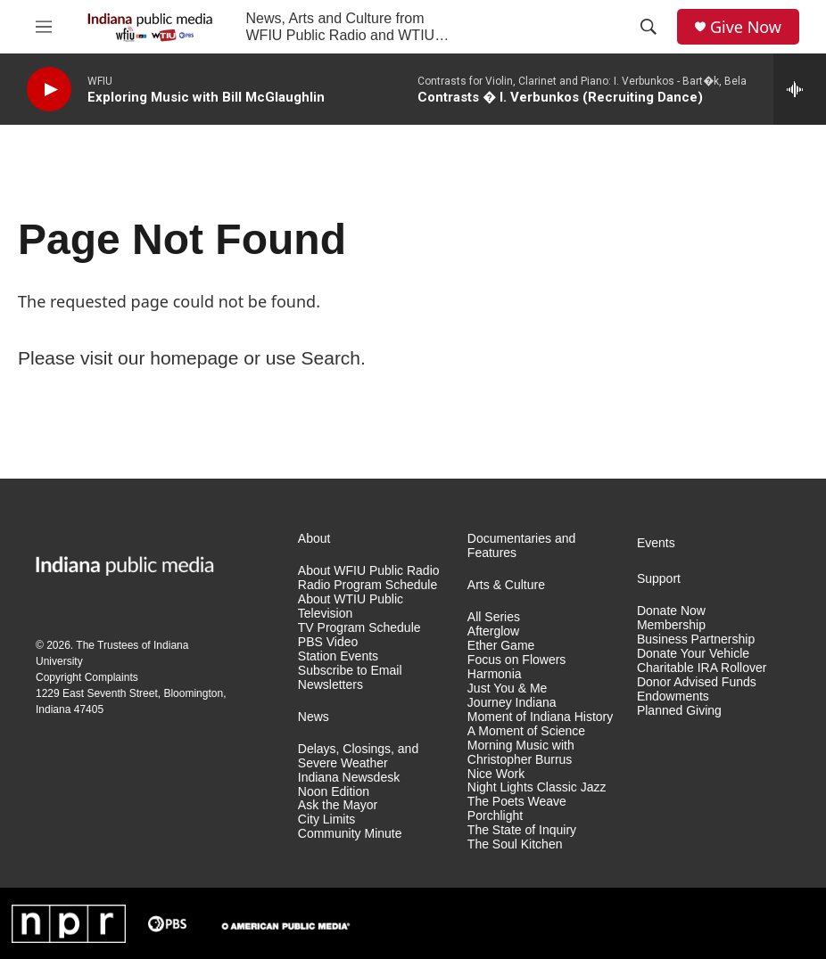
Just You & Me (507, 688)
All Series (493, 617)
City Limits (327, 819)
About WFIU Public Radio (369, 571)
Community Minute (350, 833)
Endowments (673, 696)
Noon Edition (333, 792)
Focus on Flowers (516, 660)
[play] (49, 89)
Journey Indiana (512, 702)
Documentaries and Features (521, 546)
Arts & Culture (506, 585)
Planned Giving (679, 710)
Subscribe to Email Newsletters (350, 678)
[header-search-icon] (648, 27)
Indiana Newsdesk (349, 777)
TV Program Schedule (359, 628)
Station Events (338, 656)
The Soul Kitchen (515, 844)
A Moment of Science (526, 731)
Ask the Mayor (337, 805)
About (314, 538)
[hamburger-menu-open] (44, 27)
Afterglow (493, 631)
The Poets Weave (516, 801)
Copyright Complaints (87, 677)
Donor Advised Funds (696, 682)
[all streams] (799, 89)
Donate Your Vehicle (693, 653)
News (313, 717)
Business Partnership (696, 639)
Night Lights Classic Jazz (537, 787)
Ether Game (500, 645)
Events (656, 543)
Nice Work (496, 774)
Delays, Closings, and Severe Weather (358, 756)
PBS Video (328, 642)
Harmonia (494, 674)
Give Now (745, 27)
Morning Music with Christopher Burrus (520, 752)
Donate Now (671, 611)
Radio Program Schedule (367, 585)
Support (659, 579)
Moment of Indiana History (540, 717)
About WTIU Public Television (350, 606)
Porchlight (495, 816)
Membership (671, 625)
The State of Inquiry (521, 830)
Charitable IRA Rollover (702, 668)
